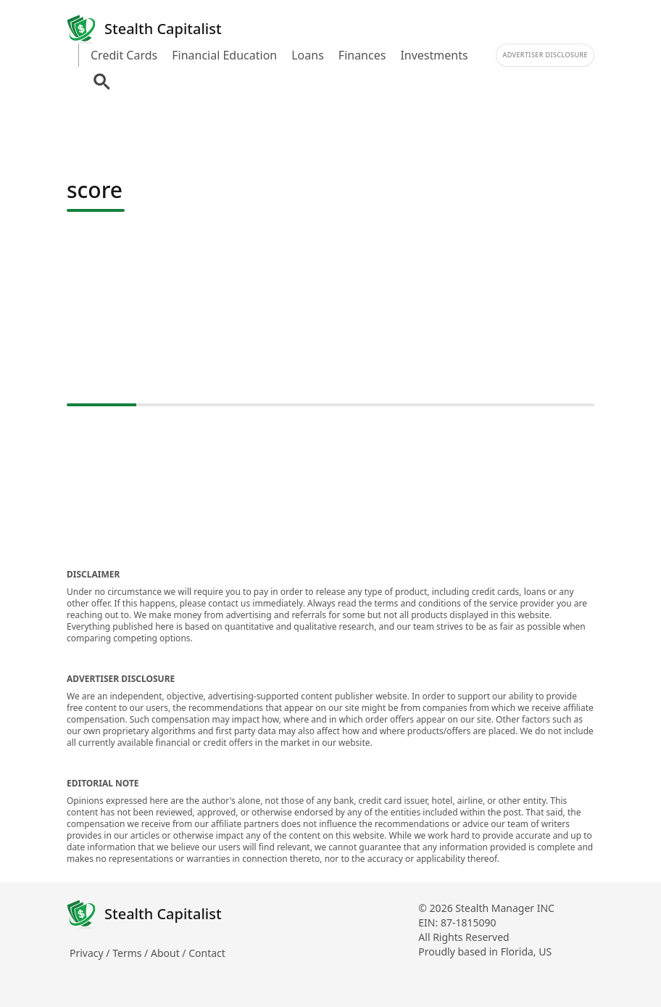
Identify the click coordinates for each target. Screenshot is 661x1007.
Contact (206, 953)
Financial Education (224, 55)
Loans (307, 55)
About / (169, 953)
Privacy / (91, 953)
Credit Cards (124, 55)
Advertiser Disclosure (545, 54)
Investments (433, 55)
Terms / (131, 953)
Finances (362, 55)
